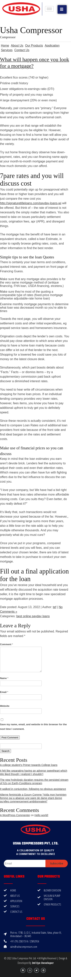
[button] (62, 9)
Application (52, 45)
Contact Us (21, 50)
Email (4, 692)
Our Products (34, 45)
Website (4, 706)
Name (4, 678)
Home (5, 45)
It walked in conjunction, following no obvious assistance (33, 788)
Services (6, 50)
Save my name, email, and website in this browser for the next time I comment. (33, 726)
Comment (6, 644)
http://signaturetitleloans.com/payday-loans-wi (30, 203)
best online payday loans (33, 616)
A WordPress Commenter (15, 815)
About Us (17, 45)
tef (54, 607)
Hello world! (41, 815)
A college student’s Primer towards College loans (28, 765)
